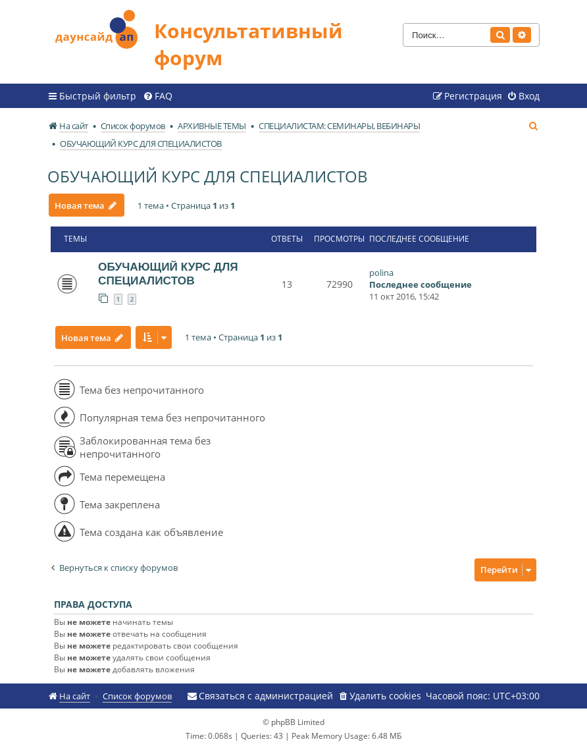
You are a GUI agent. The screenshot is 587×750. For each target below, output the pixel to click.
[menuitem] (157, 96)
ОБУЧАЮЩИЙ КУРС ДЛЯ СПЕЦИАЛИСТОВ (207, 176)
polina (381, 273)
